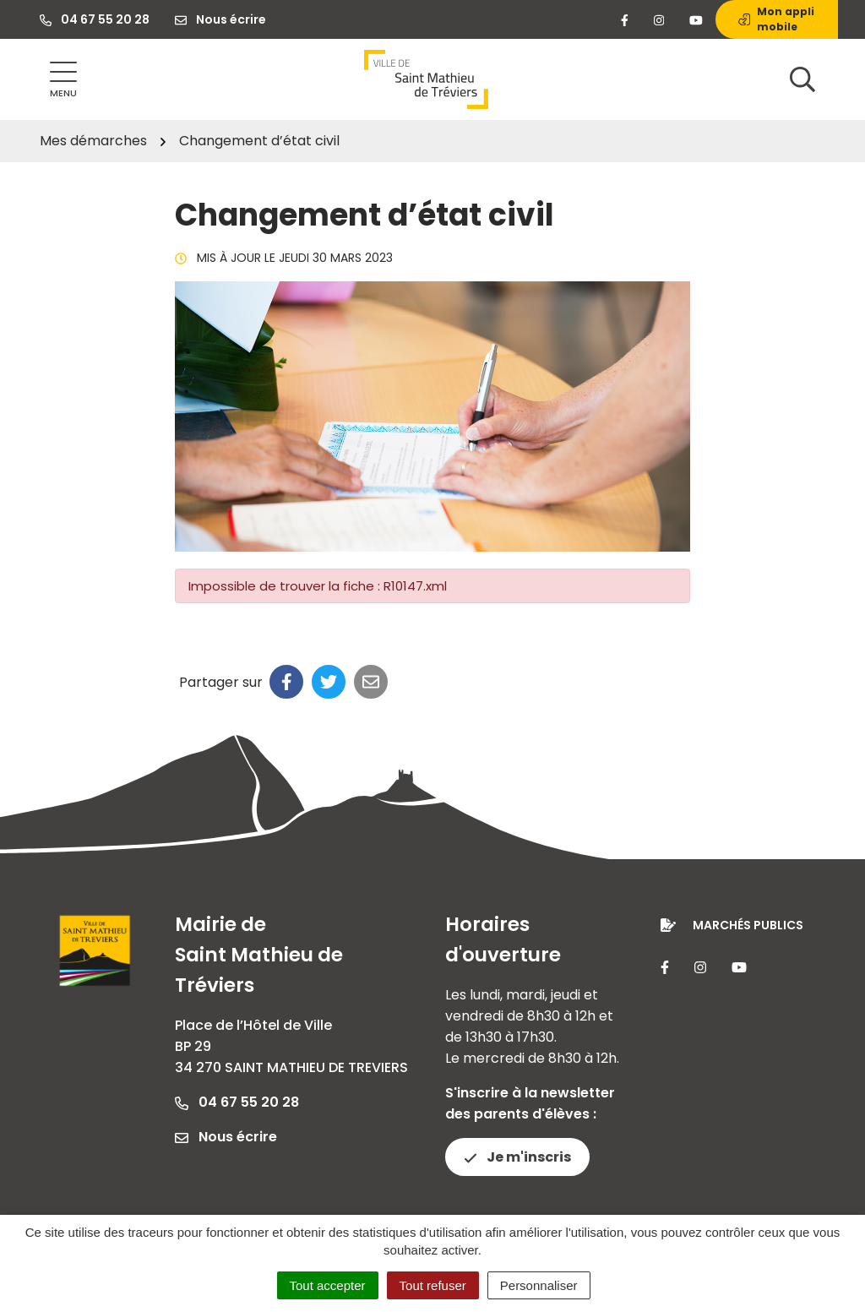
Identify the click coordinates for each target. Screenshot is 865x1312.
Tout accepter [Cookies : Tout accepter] (328, 1285)
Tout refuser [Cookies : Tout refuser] (433, 1285)
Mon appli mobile (776, 19)
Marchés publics (748, 925)
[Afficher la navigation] (63, 79)
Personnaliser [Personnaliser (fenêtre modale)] (539, 1285)
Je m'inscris (517, 1157)
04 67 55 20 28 (237, 1102)
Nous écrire (226, 1136)
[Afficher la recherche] (802, 79)
